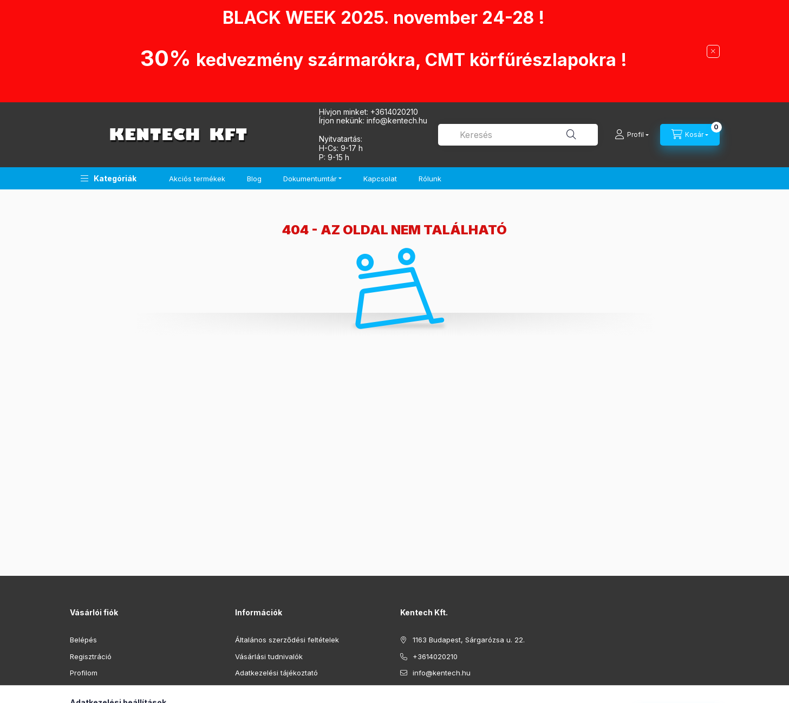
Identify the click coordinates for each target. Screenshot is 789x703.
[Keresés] (571, 134)
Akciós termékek (197, 178)
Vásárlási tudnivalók (269, 656)
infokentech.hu (397, 120)
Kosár (79, 689)
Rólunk (430, 178)
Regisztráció (91, 656)
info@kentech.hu (442, 672)
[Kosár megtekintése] (690, 135)
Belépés (83, 639)
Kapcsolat (380, 178)
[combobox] (518, 135)
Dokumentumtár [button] (310, 178)
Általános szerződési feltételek (287, 639)
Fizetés (247, 689)
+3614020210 (394, 111)
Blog (254, 178)
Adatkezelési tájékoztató (276, 672)
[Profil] (631, 135)
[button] (108, 178)
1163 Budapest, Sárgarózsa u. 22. (469, 639)
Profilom (83, 672)
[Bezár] (713, 51)
